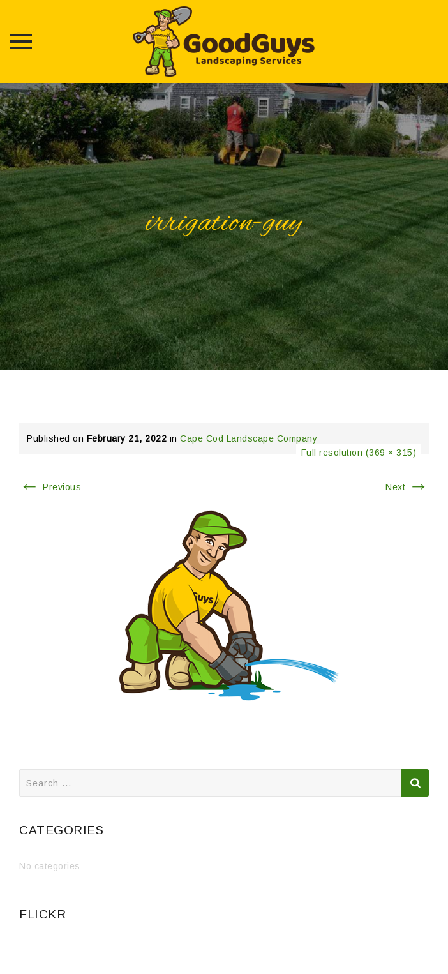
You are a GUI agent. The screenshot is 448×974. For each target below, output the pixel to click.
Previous (50, 487)
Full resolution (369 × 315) (359, 452)
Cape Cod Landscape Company (248, 438)
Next (407, 487)
